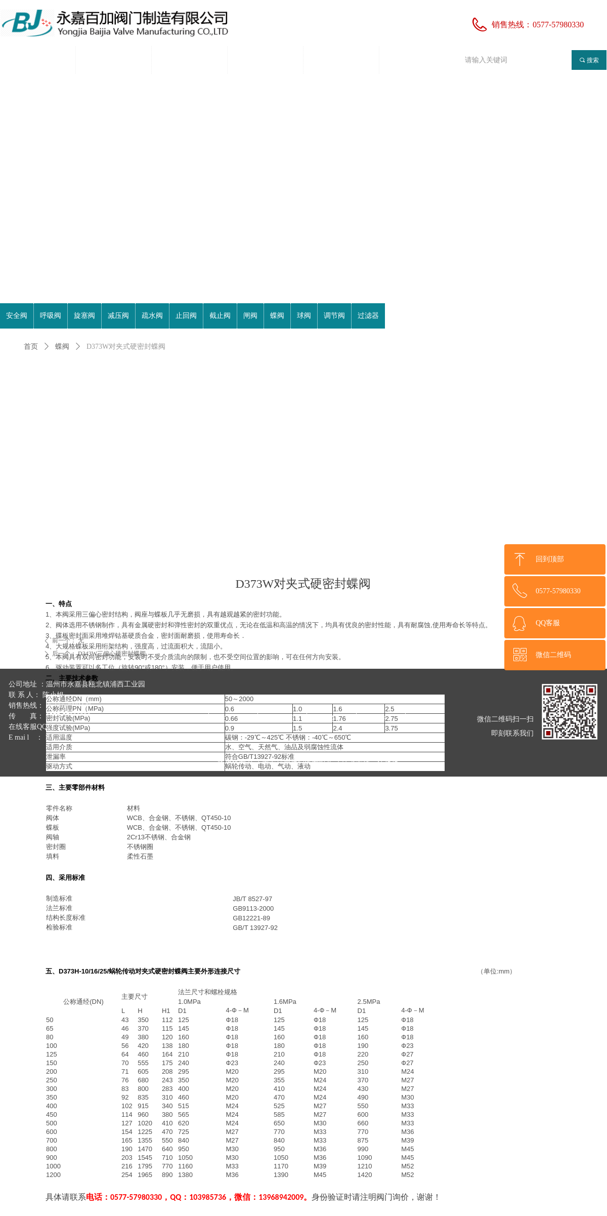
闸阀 (250, 315)
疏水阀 (152, 315)
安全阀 (16, 315)
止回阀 (186, 315)
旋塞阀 (84, 315)
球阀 (304, 315)
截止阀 (220, 315)
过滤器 (368, 315)
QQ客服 (548, 623)
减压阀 (118, 315)
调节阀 (334, 315)
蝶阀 (62, 346)
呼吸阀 (50, 315)
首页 (31, 346)
